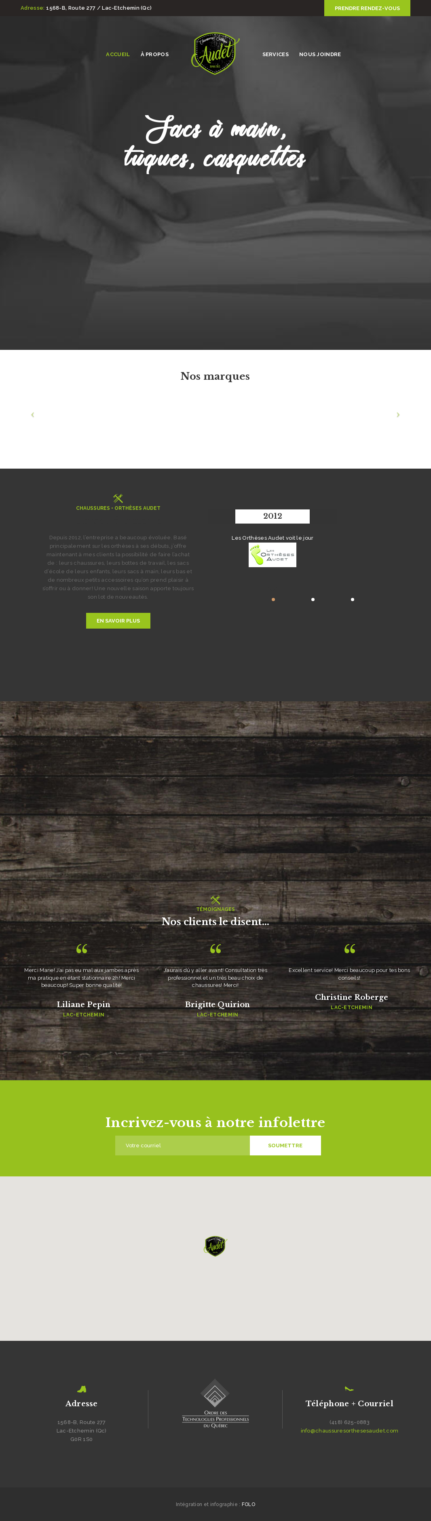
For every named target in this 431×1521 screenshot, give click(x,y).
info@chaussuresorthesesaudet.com (350, 1431)
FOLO (248, 1504)
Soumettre (285, 1145)
